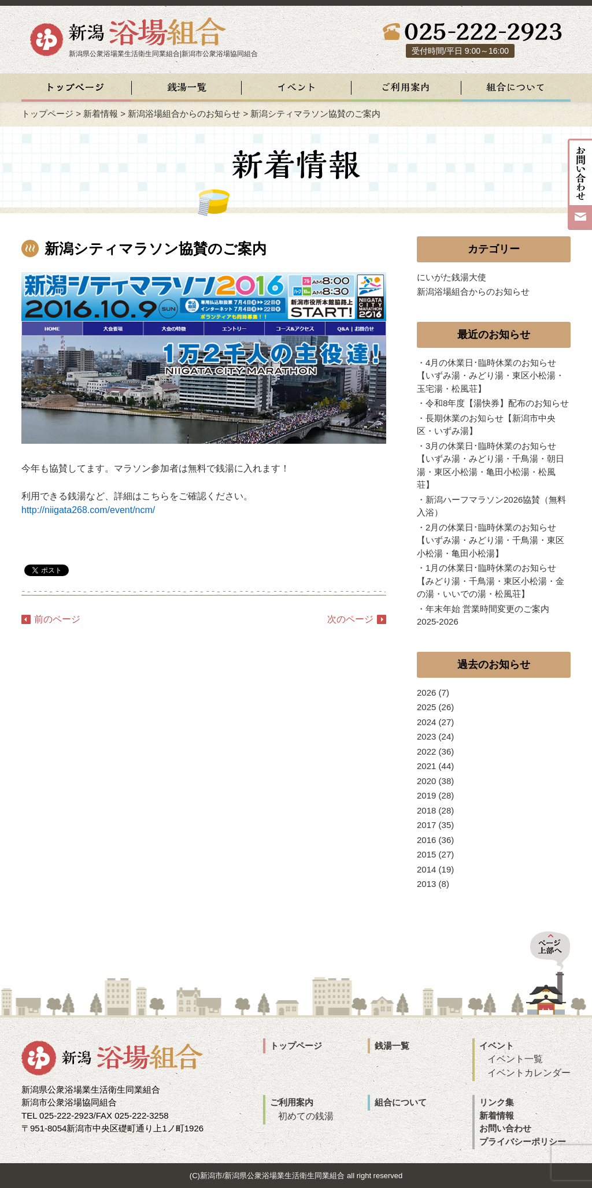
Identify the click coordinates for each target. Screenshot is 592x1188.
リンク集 (496, 1102)
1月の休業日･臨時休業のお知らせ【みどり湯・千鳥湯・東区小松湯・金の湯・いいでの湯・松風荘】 (490, 581)
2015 (426, 854)
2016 (426, 840)
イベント (496, 1045)
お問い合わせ (505, 1128)
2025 (426, 707)
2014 (426, 869)
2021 (426, 766)
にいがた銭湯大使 (451, 277)
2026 (426, 692)
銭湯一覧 (392, 1045)
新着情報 (100, 113)
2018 (426, 810)
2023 (426, 736)
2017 (426, 825)
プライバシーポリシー (522, 1141)
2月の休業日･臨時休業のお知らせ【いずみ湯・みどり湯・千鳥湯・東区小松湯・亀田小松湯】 (490, 540)
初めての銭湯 (306, 1116)
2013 (426, 884)
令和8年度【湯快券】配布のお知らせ (497, 403)
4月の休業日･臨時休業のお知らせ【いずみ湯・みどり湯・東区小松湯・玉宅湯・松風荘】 (490, 375)
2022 (426, 751)
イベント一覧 (515, 1059)
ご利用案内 (291, 1102)
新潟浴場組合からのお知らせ (184, 113)
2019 (426, 795)
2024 (426, 722)
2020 (426, 781)
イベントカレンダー (529, 1073)
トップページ (47, 113)
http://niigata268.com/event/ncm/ (88, 510)
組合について (401, 1102)
